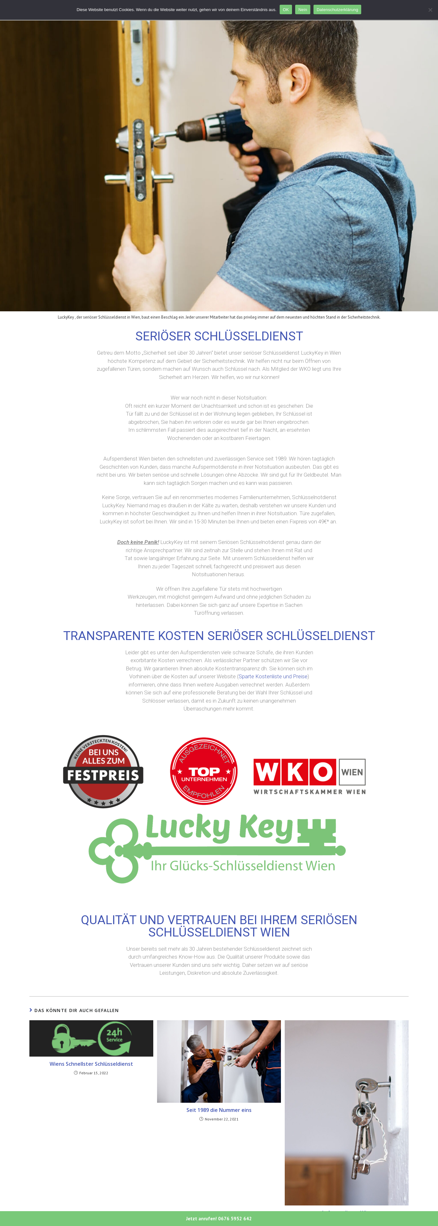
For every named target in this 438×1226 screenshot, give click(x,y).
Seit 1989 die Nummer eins (219, 1110)
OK (286, 9)
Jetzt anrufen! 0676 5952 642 (219, 1219)
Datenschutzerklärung (337, 9)
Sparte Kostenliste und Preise (273, 676)
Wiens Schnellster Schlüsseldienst (91, 1063)
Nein (302, 9)
